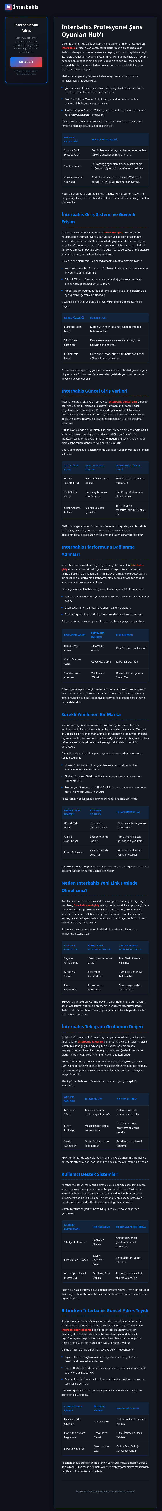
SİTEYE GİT (26, 62)
